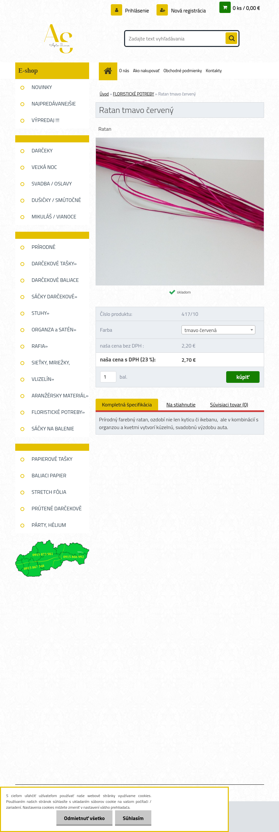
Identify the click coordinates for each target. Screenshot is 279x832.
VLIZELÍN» (43, 379)
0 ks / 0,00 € (246, 8)
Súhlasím (132, 818)
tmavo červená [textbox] (200, 330)
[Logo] (59, 38)
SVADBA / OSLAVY (52, 183)
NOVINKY (42, 87)
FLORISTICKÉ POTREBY (133, 94)
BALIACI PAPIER (49, 475)
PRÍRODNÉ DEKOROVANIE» (49, 249)
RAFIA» (40, 346)
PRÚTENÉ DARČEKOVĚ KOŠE (57, 511)
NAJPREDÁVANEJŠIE (54, 103)
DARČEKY (42, 150)
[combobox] (218, 329)
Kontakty (214, 70)
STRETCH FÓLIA (49, 492)
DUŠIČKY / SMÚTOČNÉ (56, 200)
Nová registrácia (188, 10)
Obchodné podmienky (183, 70)
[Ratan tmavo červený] (180, 140)
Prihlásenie (137, 10)
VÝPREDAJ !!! (46, 120)
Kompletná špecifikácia (127, 404)
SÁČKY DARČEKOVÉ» (54, 296)
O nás (124, 70)
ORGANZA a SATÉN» (54, 329)
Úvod (104, 94)
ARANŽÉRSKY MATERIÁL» (60, 395)
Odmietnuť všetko (83, 818)
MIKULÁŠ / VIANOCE (54, 216)
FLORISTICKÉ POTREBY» (58, 412)
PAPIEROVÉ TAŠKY (52, 459)
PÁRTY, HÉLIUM (49, 525)
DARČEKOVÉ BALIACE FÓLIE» (55, 282)
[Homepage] (109, 70)
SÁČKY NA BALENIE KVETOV (53, 431)
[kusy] (108, 377)
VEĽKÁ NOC (44, 167)
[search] (231, 38)
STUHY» (41, 313)
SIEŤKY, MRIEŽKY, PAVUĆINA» (51, 365)
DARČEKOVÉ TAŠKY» (54, 263)
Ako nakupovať (146, 70)
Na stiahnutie (180, 404)
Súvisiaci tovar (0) (229, 404)
